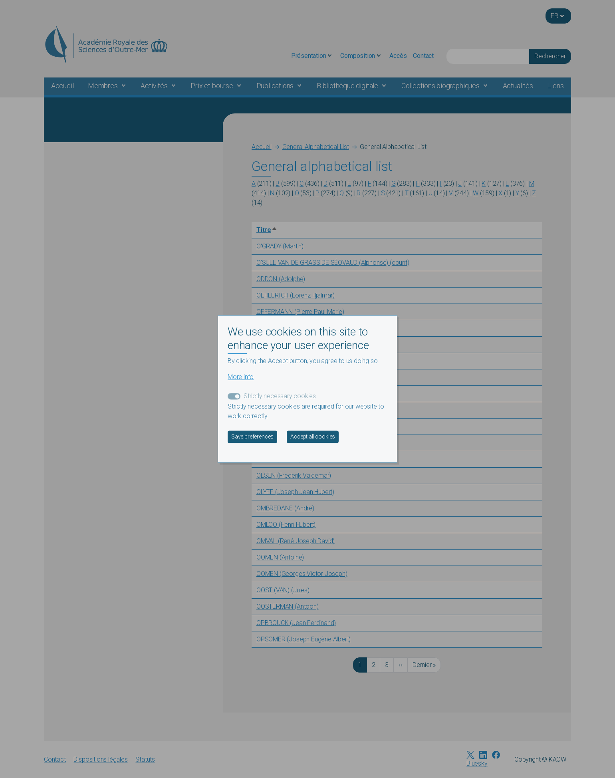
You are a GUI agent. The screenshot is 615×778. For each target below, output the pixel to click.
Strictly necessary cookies (280, 396)
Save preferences (252, 437)
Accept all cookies (312, 437)
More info (241, 377)
